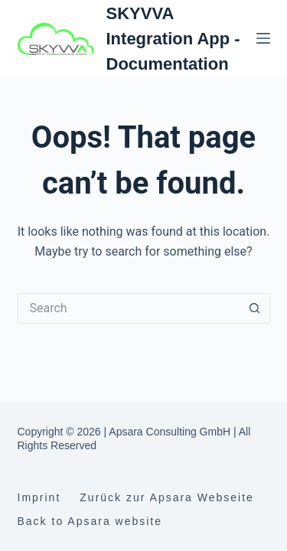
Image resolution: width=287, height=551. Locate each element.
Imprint (39, 497)
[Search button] (255, 308)
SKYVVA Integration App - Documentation (173, 38)
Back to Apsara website (90, 521)
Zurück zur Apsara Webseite (167, 497)
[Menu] (263, 38)
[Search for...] (129, 308)
